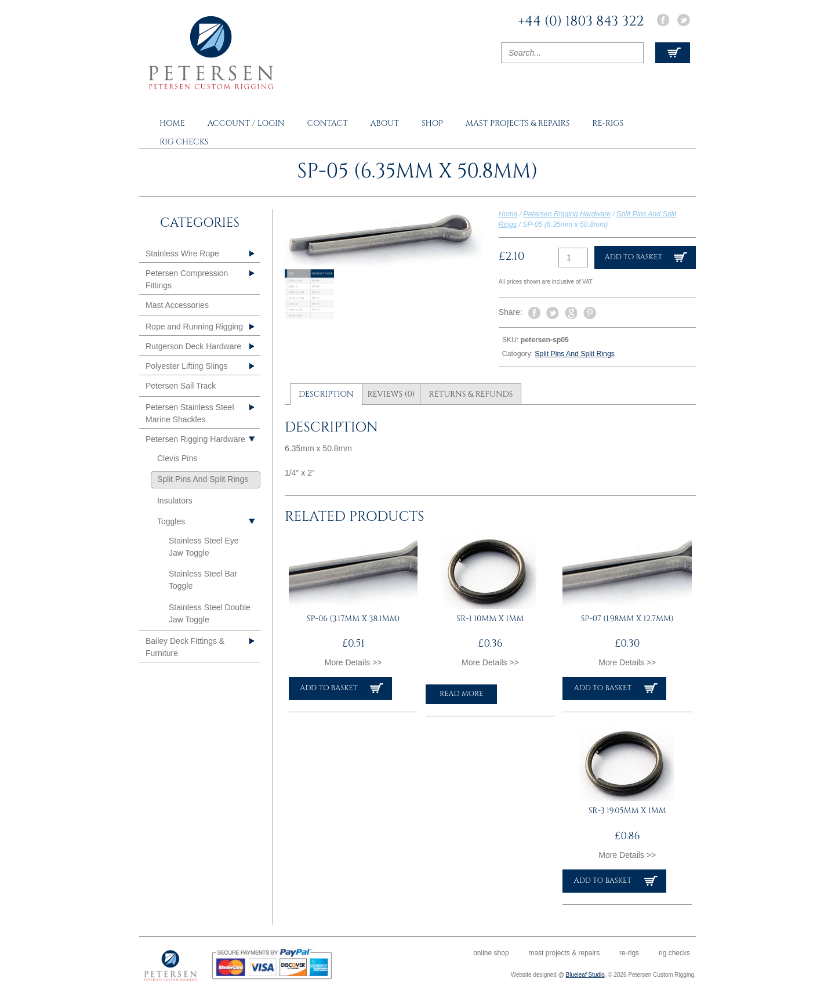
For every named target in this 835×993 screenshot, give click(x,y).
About (385, 123)
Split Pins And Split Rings (575, 354)
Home (172, 123)
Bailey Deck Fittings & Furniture (185, 647)
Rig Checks (184, 141)
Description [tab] (326, 394)
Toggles (171, 521)
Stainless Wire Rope (182, 253)
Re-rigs (607, 123)
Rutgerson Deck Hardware (193, 346)
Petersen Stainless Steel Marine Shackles (190, 413)
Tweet (552, 312)
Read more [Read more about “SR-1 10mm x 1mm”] (461, 694)
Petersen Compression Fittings (187, 279)
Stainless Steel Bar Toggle (203, 579)
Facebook (662, 20)
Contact (327, 123)
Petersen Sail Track (181, 385)
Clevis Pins (177, 458)
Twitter (683, 20)
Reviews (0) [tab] (391, 394)
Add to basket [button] (328, 688)
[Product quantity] (573, 257)
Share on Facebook (534, 313)
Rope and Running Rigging (194, 326)
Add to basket (633, 257)
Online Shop (491, 953)
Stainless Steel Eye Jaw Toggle (204, 546)
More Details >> (353, 662)
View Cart (672, 52)
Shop (432, 123)
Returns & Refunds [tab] (471, 394)
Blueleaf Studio (585, 975)
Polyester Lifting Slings (187, 366)
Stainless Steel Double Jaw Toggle (210, 613)
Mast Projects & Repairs (517, 123)
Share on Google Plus (571, 313)
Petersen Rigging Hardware (567, 214)
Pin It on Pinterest (589, 313)
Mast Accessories (177, 305)
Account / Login (246, 123)
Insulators (175, 500)
